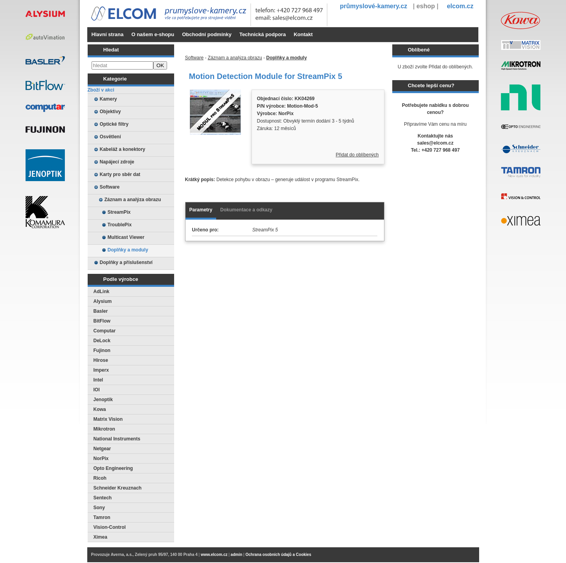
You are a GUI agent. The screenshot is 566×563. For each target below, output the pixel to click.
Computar (105, 331)
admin (236, 554)
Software (110, 187)
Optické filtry (114, 124)
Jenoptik (103, 399)
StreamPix (119, 212)
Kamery (108, 99)
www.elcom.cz (214, 554)
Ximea (100, 537)
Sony (99, 507)
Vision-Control (110, 527)
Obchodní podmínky (207, 34)
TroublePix (120, 224)
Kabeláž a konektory (122, 149)
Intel (98, 380)
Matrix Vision (108, 419)
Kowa (100, 409)
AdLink (102, 291)
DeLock (102, 340)
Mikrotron (104, 429)
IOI (97, 389)
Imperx (101, 370)
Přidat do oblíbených (357, 155)
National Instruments (117, 439)
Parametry (201, 210)
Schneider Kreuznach (118, 488)
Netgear (102, 448)
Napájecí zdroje (117, 162)
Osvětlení (110, 136)
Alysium (103, 301)
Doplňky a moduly (128, 250)
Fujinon (102, 350)
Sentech (103, 498)
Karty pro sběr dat (120, 174)
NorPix (101, 458)
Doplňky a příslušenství (126, 262)
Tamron (102, 517)
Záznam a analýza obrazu (133, 199)
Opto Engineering (113, 468)
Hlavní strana (108, 34)
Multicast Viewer (126, 237)
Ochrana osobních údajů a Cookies (278, 554)
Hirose (101, 360)
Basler (101, 311)
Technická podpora (262, 34)
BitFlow (102, 321)
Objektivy (110, 111)
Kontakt (303, 34)
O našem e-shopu (152, 34)
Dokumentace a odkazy (246, 210)
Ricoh (100, 478)
